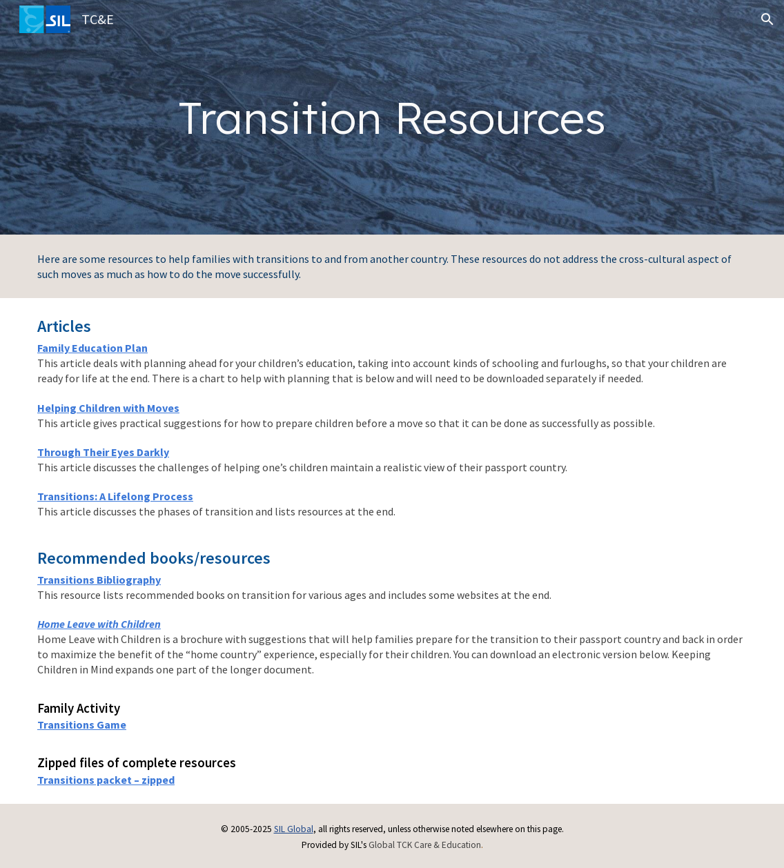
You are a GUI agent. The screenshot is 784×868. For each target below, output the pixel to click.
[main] (392, 118)
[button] (767, 19)
